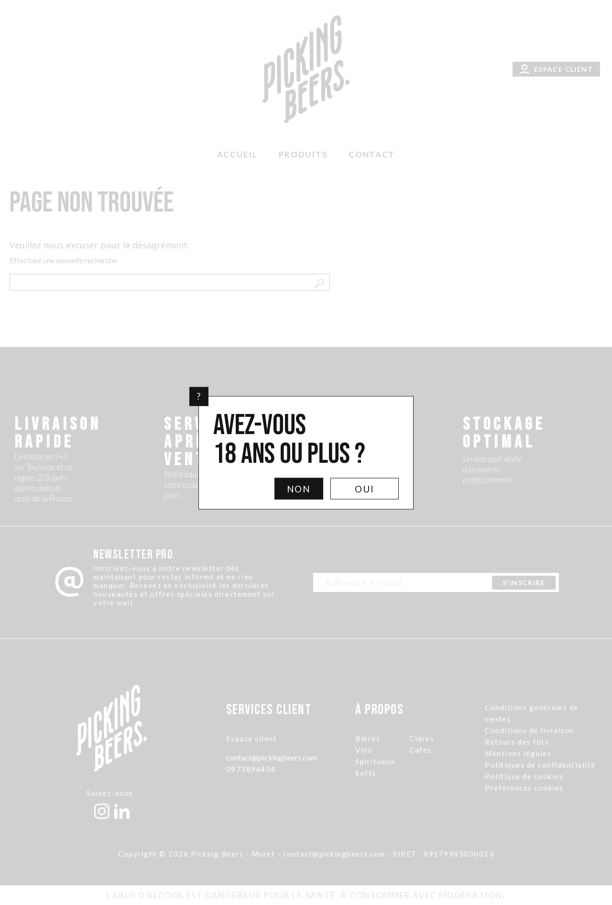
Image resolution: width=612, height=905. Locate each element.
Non (299, 488)
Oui (364, 488)
